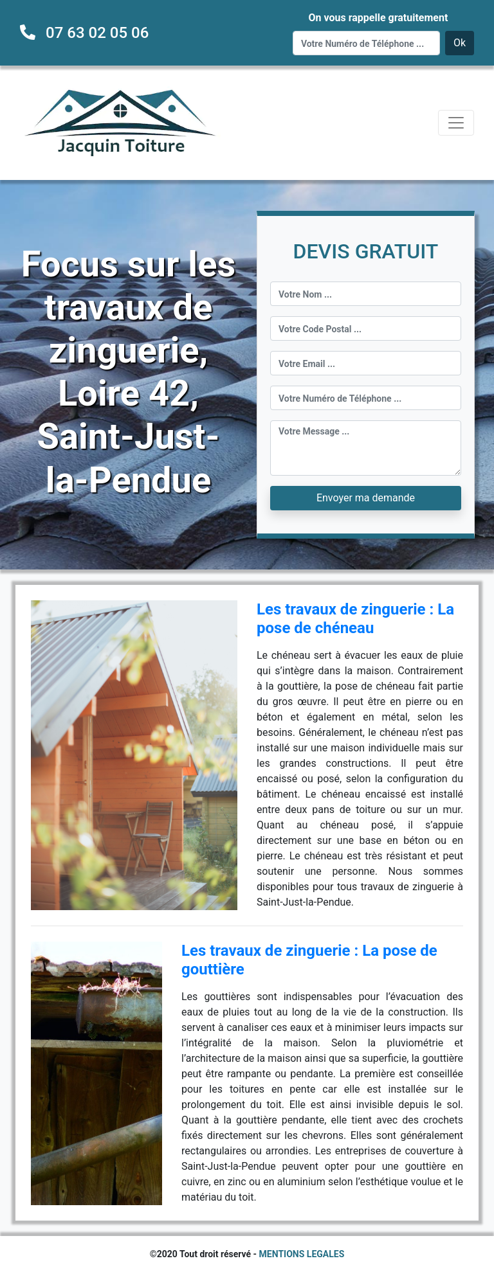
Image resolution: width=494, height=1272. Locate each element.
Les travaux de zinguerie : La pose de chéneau (355, 618)
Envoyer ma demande (365, 498)
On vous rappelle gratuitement (378, 18)
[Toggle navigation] (456, 123)
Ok (459, 43)
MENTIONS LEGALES (302, 1254)
